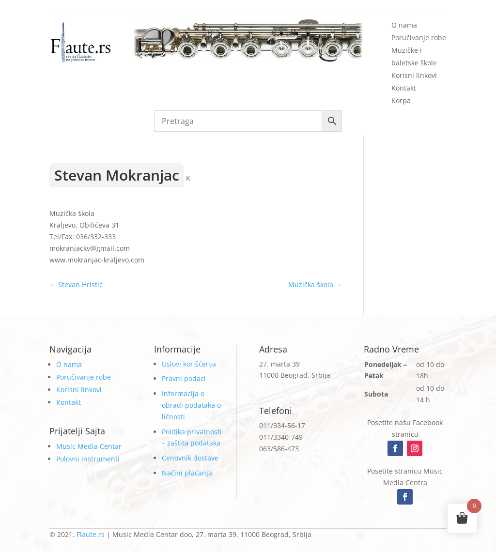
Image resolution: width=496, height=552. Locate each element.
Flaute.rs (91, 534)
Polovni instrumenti (88, 458)
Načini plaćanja (187, 472)
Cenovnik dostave (190, 457)
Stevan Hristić (76, 284)
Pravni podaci (184, 378)
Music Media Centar (89, 446)
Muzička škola (315, 284)
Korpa (401, 100)
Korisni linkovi (414, 75)
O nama (404, 25)
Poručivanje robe (418, 37)
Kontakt (403, 87)
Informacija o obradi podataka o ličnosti (191, 405)
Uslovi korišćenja (189, 363)
